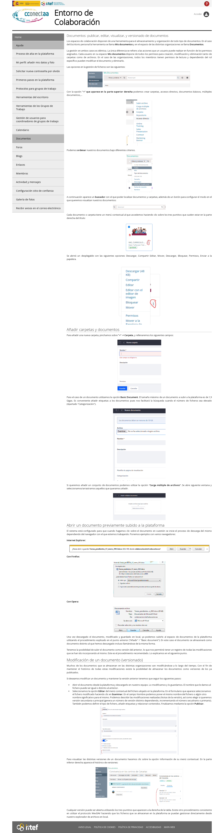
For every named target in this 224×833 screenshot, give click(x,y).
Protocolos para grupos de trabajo (36, 88)
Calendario (22, 130)
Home (18, 37)
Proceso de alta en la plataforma (35, 53)
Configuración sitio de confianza (35, 190)
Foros (19, 147)
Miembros (22, 173)
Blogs (19, 156)
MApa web (169, 827)
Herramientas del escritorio (32, 97)
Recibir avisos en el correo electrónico (38, 208)
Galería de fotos (25, 199)
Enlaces (20, 164)
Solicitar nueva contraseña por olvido (38, 71)
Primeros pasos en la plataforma (35, 80)
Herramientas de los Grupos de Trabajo (34, 107)
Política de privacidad (130, 827)
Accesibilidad (153, 827)
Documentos (23, 138)
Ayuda (19, 45)
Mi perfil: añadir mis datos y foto (35, 62)
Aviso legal (84, 827)
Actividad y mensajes (28, 182)
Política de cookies (104, 827)
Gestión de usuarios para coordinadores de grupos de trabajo (37, 119)
